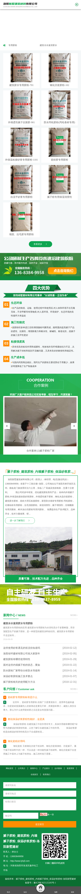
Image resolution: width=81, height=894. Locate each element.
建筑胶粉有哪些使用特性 (16, 659)
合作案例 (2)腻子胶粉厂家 (41, 450)
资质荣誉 (70, 768)
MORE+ (74, 615)
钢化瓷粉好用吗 (16, 741)
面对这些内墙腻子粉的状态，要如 (21, 665)
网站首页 (9, 768)
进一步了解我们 (20, 520)
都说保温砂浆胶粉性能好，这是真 (26, 719)
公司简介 (21, 768)
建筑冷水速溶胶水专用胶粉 (53, 45)
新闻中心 (34, 768)
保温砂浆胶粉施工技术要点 (18, 676)
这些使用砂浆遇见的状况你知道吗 (21, 648)
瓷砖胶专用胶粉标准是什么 (22, 697)
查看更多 (40, 244)
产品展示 (46, 768)
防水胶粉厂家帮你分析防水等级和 (21, 670)
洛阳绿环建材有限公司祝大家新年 (21, 653)
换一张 (50, 814)
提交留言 (39, 824)
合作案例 (58, 768)
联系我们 (46, 774)
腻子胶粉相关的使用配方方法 (19, 682)
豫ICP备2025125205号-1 (45, 883)
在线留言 (34, 774)
